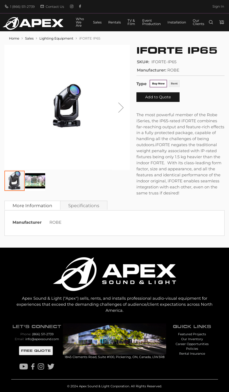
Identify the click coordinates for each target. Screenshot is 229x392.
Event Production (151, 22)
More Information (32, 205)
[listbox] (165, 84)
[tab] (32, 205)
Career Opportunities (192, 344)
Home (14, 38)
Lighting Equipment (56, 38)
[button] (121, 107)
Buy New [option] (158, 83)
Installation (177, 22)
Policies (192, 349)
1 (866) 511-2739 (20, 7)
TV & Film (131, 22)
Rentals (114, 22)
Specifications (83, 205)
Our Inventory (192, 339)
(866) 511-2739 (43, 334)
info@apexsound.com (42, 339)
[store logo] (33, 23)
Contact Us (52, 7)
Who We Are (80, 22)
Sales (97, 22)
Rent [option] (174, 83)
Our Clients (198, 22)
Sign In (218, 6)
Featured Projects (192, 334)
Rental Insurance (192, 354)
